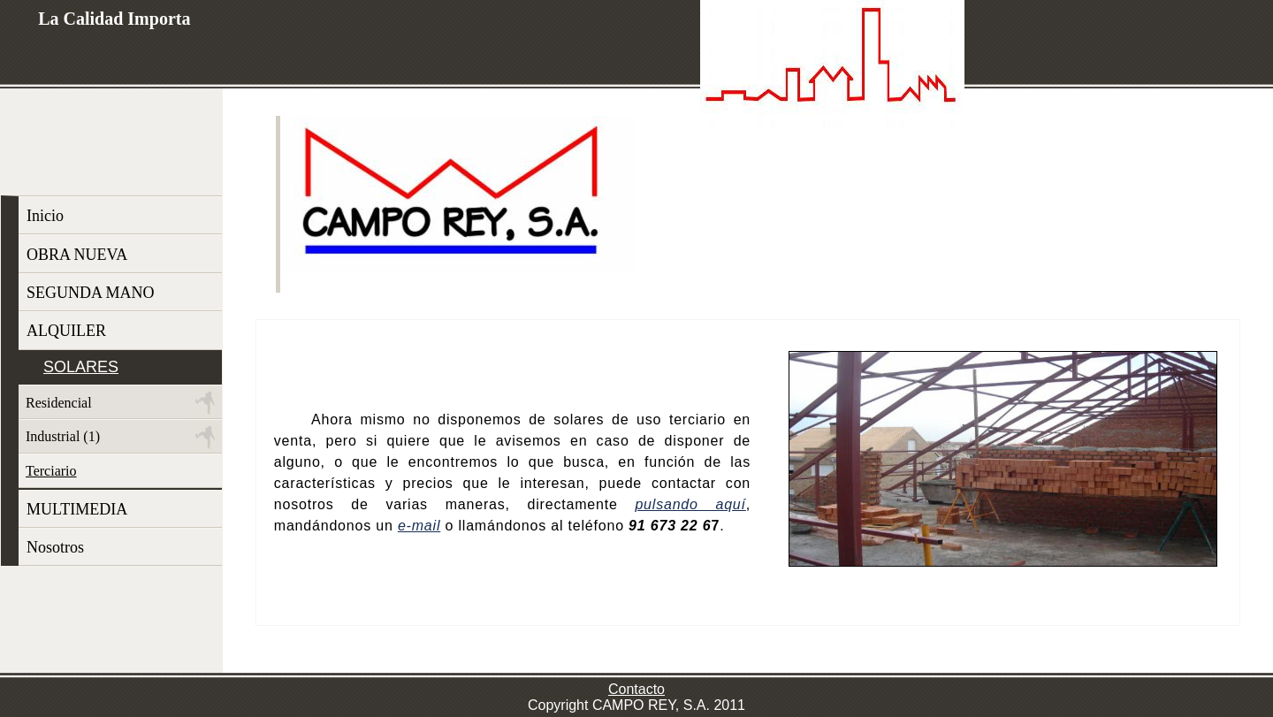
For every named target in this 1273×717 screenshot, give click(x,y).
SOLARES (80, 367)
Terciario (51, 470)
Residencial (59, 402)
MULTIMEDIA (77, 509)
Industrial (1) (63, 436)
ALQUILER (66, 330)
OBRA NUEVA (77, 254)
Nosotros (55, 547)
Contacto (636, 689)
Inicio (45, 216)
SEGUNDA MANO (91, 292)
